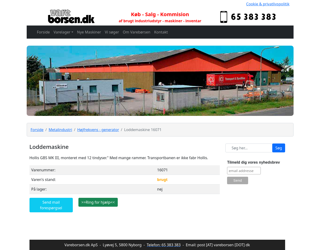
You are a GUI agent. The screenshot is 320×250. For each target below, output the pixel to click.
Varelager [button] (62, 32)
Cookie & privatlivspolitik (268, 4)
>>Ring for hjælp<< (98, 202)
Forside (43, 32)
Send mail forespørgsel (51, 205)
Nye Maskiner (89, 32)
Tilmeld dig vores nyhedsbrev (253, 162)
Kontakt (161, 32)
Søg (278, 148)
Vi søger (112, 32)
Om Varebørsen (137, 32)
